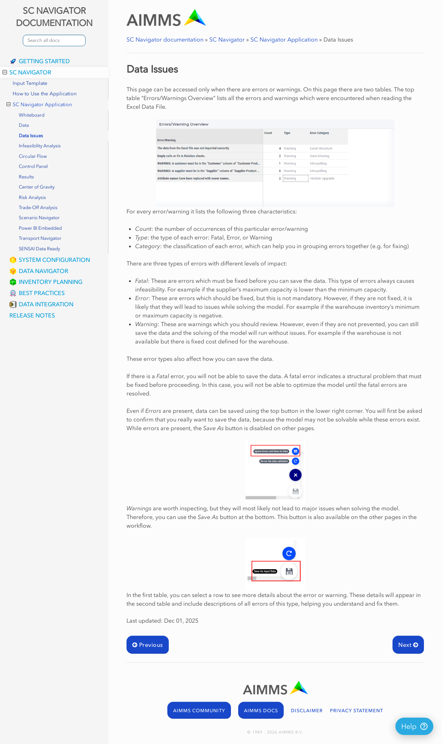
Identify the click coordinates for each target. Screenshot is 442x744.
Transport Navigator (40, 238)
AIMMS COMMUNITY (199, 710)
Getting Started (44, 61)
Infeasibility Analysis (40, 145)
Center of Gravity (37, 187)
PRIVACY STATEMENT (356, 710)
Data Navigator (43, 270)
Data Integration (46, 304)
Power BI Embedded (40, 228)
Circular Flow (33, 156)
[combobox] (54, 40)
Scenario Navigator (39, 217)
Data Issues (31, 135)
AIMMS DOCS (261, 710)
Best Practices (42, 293)
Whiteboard (31, 115)
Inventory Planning (50, 281)
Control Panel (33, 166)
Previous (147, 644)
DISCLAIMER (307, 710)
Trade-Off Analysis (38, 207)
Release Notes (32, 315)
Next (408, 644)
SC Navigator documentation (164, 39)
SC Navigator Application (39, 104)
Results (26, 176)
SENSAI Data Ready (39, 248)
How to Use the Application (45, 94)
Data (24, 125)
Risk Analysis (32, 197)
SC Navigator (27, 72)
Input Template (30, 83)
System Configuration (54, 259)
